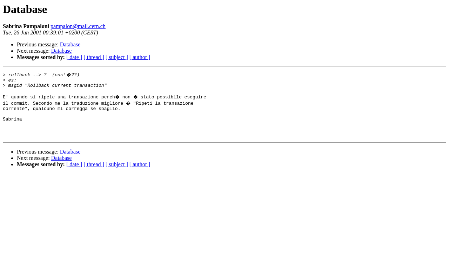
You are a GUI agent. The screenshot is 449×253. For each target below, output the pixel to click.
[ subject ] (117, 57)
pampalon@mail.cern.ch (78, 26)
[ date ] (74, 57)
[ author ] (139, 57)
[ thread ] (93, 57)
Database (70, 44)
